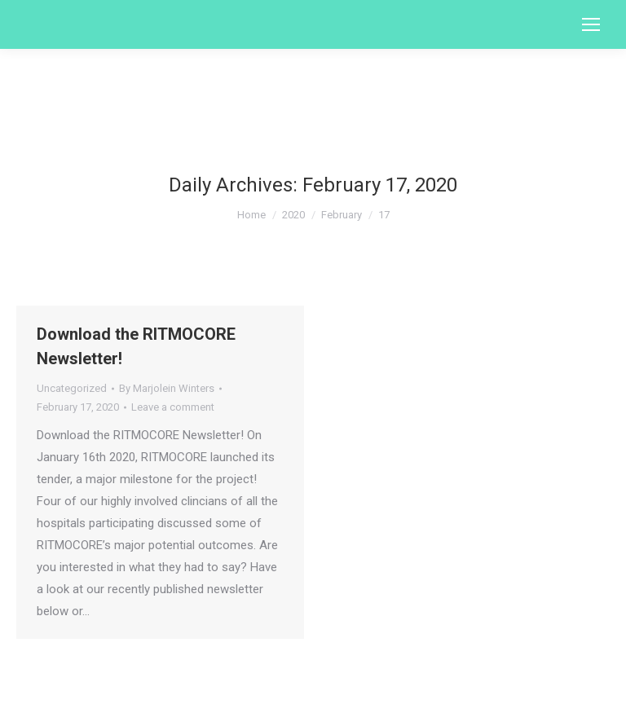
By (166, 388)
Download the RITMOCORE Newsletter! (136, 346)
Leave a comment (172, 407)
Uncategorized (72, 388)
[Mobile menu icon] (591, 24)
